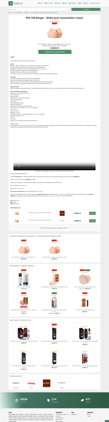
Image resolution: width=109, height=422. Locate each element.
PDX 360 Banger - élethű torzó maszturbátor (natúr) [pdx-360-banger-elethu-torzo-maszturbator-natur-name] (24, 257)
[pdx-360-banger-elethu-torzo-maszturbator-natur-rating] (24, 243)
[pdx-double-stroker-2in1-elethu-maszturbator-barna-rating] (85, 351)
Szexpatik (58, 3)
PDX (15, 202)
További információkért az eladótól (54, 228)
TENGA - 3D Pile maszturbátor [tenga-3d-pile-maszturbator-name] (24, 287)
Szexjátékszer (72, 3)
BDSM (80, 3)
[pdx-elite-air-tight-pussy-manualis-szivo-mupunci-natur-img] (24, 334)
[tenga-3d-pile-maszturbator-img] (24, 279)
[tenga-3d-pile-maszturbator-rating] (24, 272)
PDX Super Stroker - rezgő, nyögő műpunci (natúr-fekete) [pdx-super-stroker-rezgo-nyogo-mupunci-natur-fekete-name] (54, 365)
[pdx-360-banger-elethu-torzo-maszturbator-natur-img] (24, 250)
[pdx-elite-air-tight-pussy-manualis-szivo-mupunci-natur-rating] (24, 327)
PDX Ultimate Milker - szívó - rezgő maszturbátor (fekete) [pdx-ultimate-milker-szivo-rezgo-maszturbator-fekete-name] (54, 341)
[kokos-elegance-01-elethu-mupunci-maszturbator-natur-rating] (54, 272)
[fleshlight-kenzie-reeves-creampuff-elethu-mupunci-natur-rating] (54, 295)
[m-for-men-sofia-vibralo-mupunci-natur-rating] (85, 295)
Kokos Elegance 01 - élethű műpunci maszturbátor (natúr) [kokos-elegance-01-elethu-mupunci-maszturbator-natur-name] (54, 287)
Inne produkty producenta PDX (20, 320)
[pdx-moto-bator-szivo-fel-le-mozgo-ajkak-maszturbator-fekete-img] (85, 334)
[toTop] (107, 421)
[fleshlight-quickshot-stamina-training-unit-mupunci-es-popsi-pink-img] (24, 302)
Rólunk (88, 414)
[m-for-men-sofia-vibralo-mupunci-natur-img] (85, 302)
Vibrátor (40, 3)
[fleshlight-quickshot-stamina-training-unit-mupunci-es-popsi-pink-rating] (24, 295)
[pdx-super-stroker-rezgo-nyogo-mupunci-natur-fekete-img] (54, 358)
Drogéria (86, 3)
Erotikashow (16, 203)
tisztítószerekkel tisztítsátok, (54, 196)
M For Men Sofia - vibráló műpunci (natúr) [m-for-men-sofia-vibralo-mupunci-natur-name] (85, 309)
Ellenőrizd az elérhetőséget (55, 52)
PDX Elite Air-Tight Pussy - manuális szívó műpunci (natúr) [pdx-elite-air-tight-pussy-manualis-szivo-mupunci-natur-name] (23, 341)
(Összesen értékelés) (54, 21)
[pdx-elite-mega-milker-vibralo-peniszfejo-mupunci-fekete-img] (24, 358)
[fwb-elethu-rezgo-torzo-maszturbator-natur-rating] (85, 272)
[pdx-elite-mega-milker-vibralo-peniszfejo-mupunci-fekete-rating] (24, 351)
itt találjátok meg (62, 194)
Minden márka (59, 419)
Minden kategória (95, 3)
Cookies (89, 416)
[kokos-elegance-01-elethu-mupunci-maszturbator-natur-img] (54, 279)
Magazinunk (74, 414)
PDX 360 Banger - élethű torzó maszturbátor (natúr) (39, 212)
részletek (40, 191)
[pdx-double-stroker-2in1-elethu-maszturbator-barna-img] (85, 358)
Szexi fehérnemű (49, 3)
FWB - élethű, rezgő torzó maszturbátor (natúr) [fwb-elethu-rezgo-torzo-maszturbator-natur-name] (85, 287)
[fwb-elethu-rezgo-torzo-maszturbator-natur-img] (85, 279)
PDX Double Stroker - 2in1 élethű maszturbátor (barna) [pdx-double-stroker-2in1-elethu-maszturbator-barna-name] (85, 365)
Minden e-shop (59, 421)
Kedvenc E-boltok (16, 376)
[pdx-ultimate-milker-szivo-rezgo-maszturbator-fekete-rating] (54, 327)
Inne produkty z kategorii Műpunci (22, 266)
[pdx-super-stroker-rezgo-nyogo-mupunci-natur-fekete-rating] (54, 351)
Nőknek (64, 3)
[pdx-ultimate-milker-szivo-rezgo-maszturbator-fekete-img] (54, 334)
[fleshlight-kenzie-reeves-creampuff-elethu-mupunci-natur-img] (54, 302)
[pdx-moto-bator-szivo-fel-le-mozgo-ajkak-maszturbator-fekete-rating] (85, 327)
